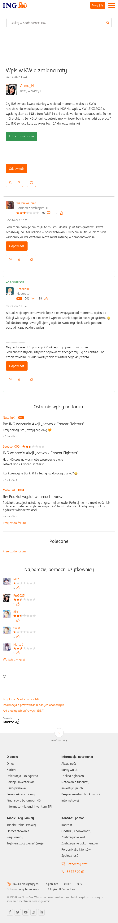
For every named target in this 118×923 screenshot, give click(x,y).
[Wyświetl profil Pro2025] (24, 596)
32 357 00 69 (76, 872)
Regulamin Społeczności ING (21, 699)
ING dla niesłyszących (25, 884)
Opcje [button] (31, 182)
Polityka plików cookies (61, 889)
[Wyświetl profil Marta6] (24, 645)
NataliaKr (22, 289)
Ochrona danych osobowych (24, 889)
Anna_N (27, 85)
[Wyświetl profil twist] (24, 629)
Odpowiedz (16, 169)
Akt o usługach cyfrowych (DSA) (23, 710)
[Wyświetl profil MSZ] (24, 580)
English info (51, 884)
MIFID (67, 884)
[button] (10, 182)
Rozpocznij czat (77, 864)
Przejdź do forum (14, 523)
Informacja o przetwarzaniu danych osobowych (33, 705)
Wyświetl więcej (14, 659)
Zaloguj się (97, 5)
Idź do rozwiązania (21, 136)
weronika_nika (26, 203)
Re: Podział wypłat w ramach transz (33, 496)
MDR (79, 884)
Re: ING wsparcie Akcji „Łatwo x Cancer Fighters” (44, 424)
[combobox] (59, 22)
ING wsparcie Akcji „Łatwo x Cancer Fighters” (40, 453)
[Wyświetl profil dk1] (24, 612)
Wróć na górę (59, 740)
